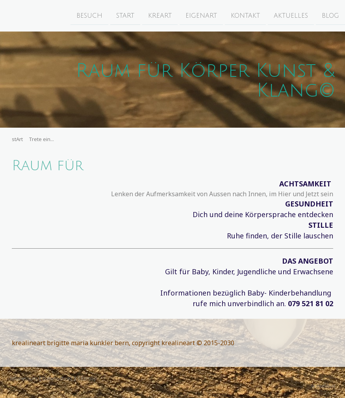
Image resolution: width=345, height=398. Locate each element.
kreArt (160, 15)
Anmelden (323, 385)
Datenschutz (57, 378)
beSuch (89, 15)
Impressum (23, 378)
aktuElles (291, 15)
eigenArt (201, 15)
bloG (330, 15)
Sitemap (87, 378)
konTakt (245, 15)
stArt (125, 15)
